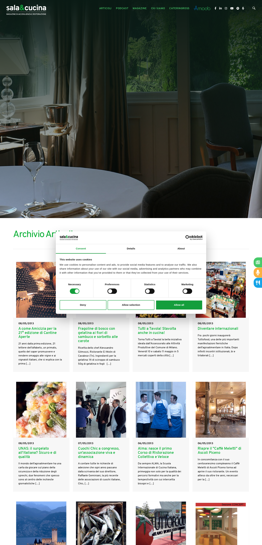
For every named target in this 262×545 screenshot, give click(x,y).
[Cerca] (253, 9)
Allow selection (131, 305)
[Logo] (26, 8)
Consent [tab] (81, 248)
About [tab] (181, 248)
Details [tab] (131, 248)
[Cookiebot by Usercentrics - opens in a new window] (188, 237)
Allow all (179, 305)
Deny (83, 305)
